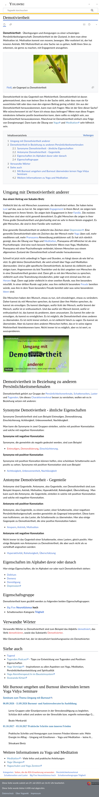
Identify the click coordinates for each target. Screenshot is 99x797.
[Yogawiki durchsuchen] (50, 10)
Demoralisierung (30, 448)
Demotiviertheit (11, 338)
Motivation (32, 527)
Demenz (11, 578)
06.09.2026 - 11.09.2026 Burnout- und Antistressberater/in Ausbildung (40, 703)
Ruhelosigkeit (31, 553)
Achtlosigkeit (14, 470)
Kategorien (8, 772)
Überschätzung (47, 553)
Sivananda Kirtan (16, 677)
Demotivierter (55, 632)
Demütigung (13, 582)
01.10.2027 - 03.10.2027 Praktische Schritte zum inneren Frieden (37, 726)
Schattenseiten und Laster (16, 775)
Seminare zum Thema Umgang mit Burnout (26, 697)
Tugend (11, 655)
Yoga (56, 122)
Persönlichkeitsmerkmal (67, 772)
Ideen (6, 291)
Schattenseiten (82, 393)
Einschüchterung (49, 448)
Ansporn (11, 527)
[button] (36, 353)
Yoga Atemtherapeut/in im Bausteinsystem (30, 674)
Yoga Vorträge (14, 666)
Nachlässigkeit (49, 470)
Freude (84, 284)
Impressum (36, 793)
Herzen (7, 280)
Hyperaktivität (15, 553)
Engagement (56, 208)
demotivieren (16, 632)
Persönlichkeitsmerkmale (59, 393)
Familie (77, 212)
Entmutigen (13, 448)
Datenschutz (8, 793)
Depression (76, 229)
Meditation (72, 122)
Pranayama (32, 237)
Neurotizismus (24, 607)
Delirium (11, 574)
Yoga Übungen (15, 762)
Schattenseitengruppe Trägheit (72, 775)
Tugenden (13, 397)
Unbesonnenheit (31, 470)
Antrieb (21, 527)
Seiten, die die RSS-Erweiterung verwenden (34, 772)
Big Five (11, 607)
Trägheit (39, 611)
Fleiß (9, 87)
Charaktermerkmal (41, 397)
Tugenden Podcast (17, 659)
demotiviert (84, 628)
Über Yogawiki (22, 793)
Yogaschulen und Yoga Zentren (23, 765)
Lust (5, 208)
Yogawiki (16, 4)
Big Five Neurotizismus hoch (43, 775)
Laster (94, 393)
